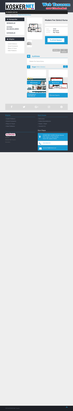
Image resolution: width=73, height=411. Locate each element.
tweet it (56, 50)
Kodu (47, 29)
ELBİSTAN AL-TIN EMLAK (32, 95)
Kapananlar (11, 33)
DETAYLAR (34, 82)
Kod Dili (48, 32)
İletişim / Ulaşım (43, 123)
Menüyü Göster (11, 12)
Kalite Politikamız (12, 50)
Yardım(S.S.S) (42, 126)
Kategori (48, 30)
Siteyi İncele (56, 40)
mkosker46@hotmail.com (49, 148)
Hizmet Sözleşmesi (13, 46)
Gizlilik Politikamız (12, 44)
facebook (64, 51)
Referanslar (11, 23)
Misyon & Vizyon (12, 48)
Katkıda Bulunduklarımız (13, 28)
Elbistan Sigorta (54, 95)
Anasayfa (7, 15)
